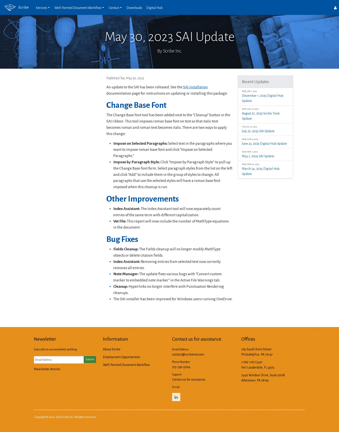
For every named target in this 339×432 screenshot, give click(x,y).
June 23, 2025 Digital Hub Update (265, 141)
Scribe (14, 7)
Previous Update (118, 309)
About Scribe (111, 349)
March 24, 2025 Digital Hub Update (265, 169)
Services (41, 8)
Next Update (222, 309)
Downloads (134, 8)
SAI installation (195, 87)
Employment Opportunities (121, 357)
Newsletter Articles (47, 369)
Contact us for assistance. (189, 379)
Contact (114, 8)
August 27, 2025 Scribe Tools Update (265, 114)
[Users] (335, 7)
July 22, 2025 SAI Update (265, 129)
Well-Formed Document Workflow (77, 8)
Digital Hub (154, 8)
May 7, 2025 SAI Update (265, 154)
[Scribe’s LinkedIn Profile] (176, 397)
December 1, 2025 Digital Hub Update (265, 96)
